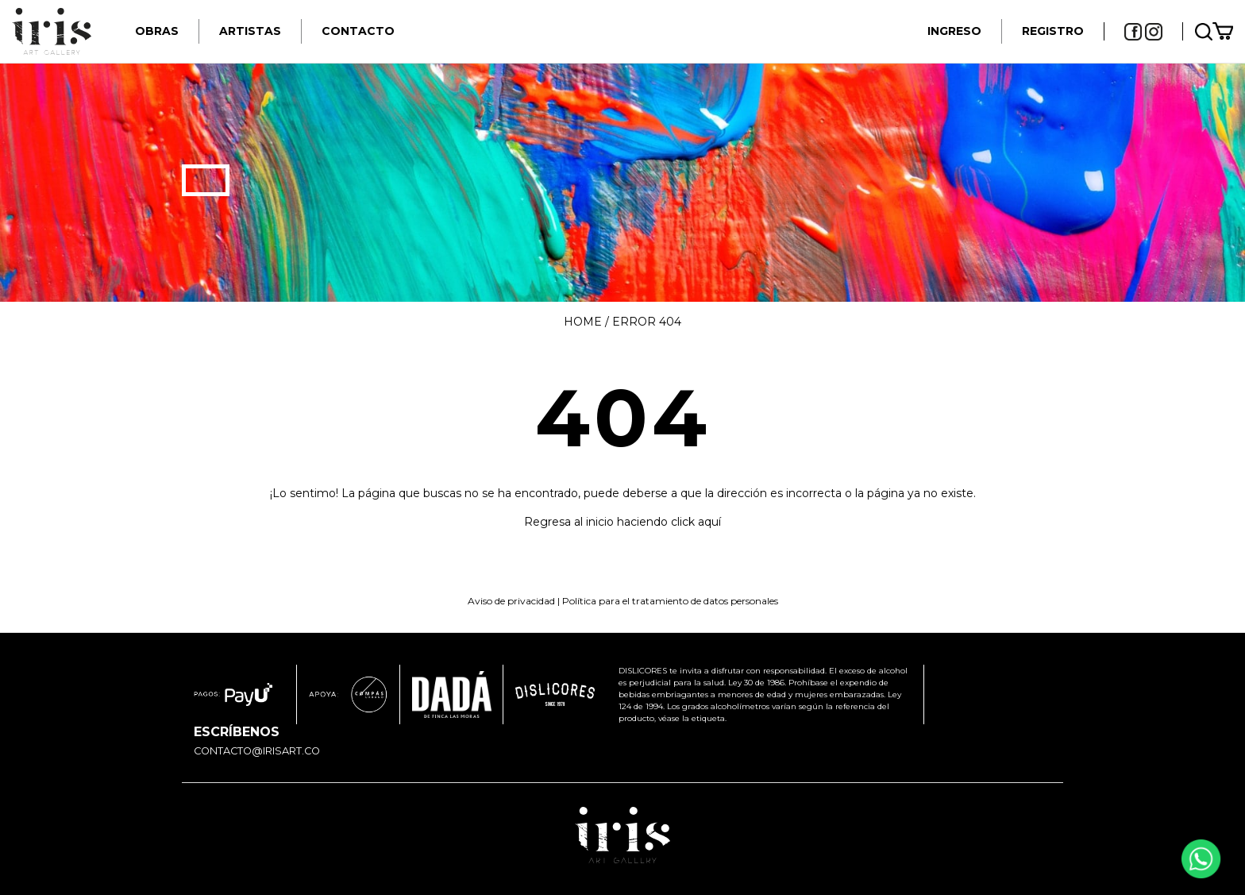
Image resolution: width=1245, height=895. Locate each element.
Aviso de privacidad (511, 601)
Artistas (250, 31)
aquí (709, 522)
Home (583, 321)
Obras (157, 31)
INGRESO (954, 31)
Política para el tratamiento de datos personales (670, 601)
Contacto (358, 31)
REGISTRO (1053, 31)
